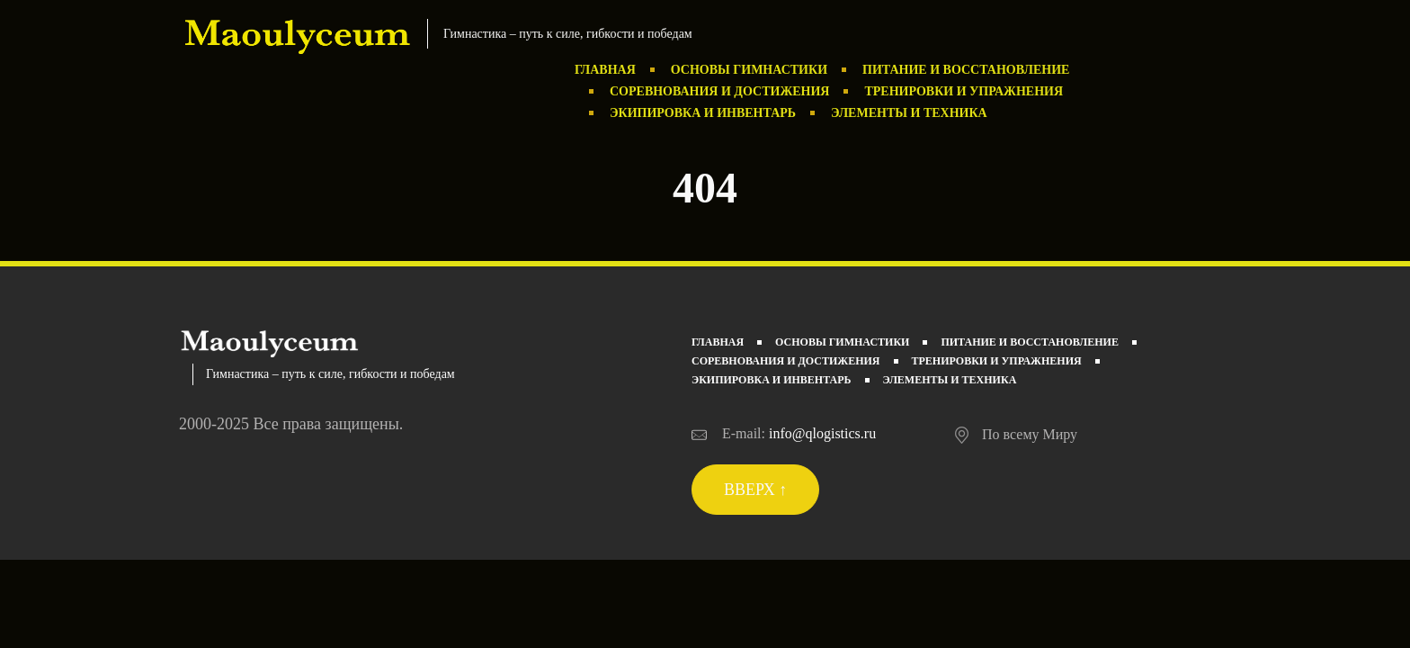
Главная (605, 69)
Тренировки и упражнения (963, 91)
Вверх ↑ (755, 490)
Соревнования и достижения (719, 91)
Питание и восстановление (965, 69)
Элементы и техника (909, 113)
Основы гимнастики (749, 69)
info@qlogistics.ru (822, 433)
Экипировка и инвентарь (703, 113)
